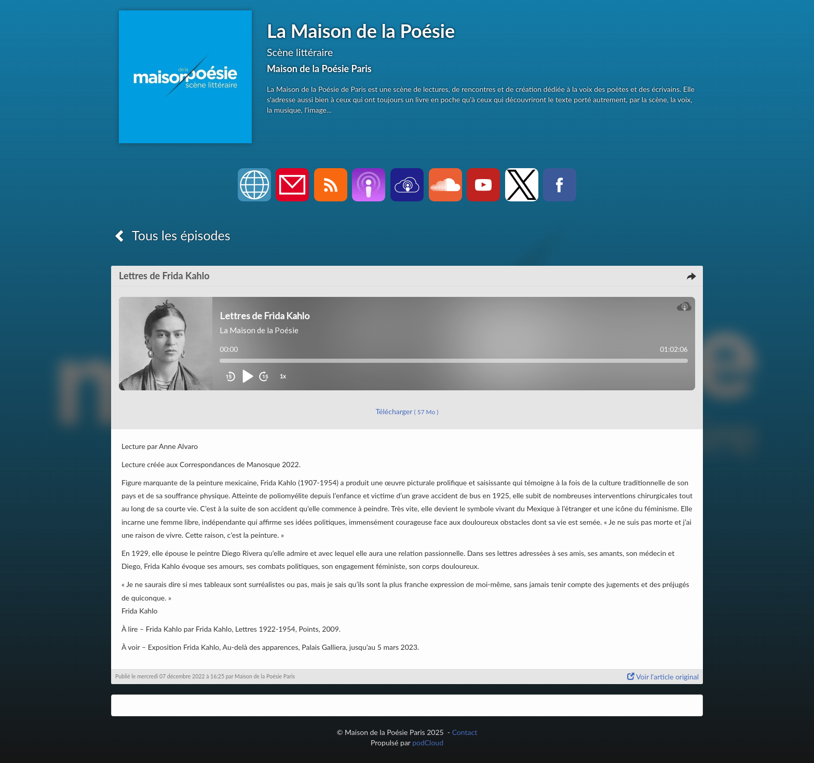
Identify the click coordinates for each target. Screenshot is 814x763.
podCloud (427, 742)
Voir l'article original (663, 676)
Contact (465, 732)
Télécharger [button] (407, 411)
